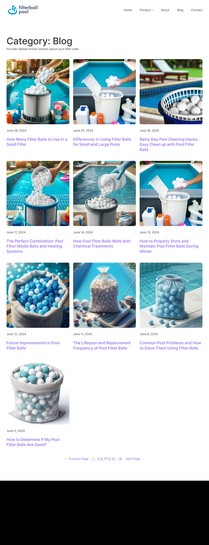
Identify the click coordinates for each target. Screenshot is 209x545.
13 (113, 458)
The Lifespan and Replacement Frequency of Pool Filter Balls (102, 345)
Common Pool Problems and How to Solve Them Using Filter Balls (170, 345)
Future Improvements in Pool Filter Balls (33, 345)
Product (145, 10)
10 (101, 458)
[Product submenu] (152, 10)
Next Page (135, 458)
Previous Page (76, 458)
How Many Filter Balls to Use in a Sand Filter (37, 142)
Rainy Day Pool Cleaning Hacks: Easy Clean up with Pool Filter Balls (169, 144)
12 (109, 458)
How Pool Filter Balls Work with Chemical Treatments (101, 243)
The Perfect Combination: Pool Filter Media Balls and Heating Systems (35, 246)
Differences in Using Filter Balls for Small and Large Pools (102, 142)
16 (120, 458)
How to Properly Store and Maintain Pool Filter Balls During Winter (169, 246)
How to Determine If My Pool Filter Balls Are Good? (33, 442)
